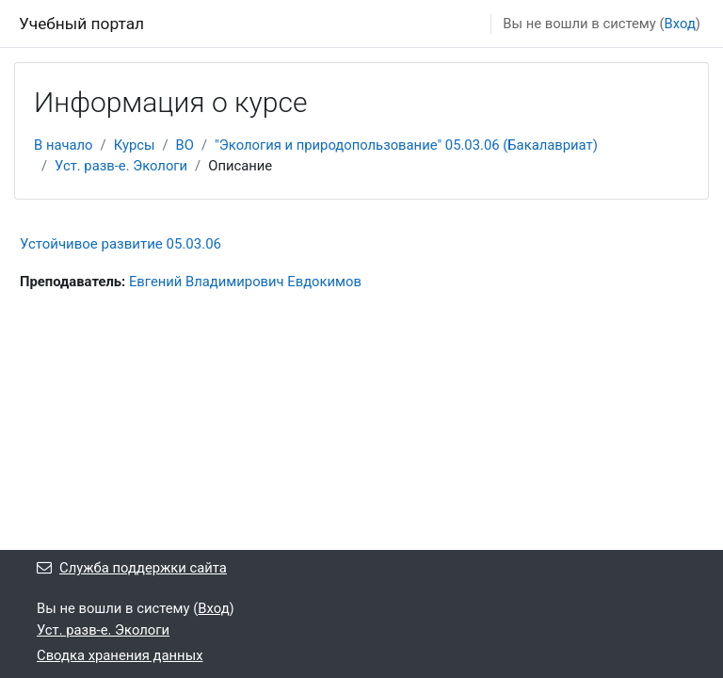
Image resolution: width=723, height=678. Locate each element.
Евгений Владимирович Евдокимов (245, 281)
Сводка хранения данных (119, 655)
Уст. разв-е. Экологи (121, 165)
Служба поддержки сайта (132, 567)
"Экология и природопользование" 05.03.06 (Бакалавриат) (406, 145)
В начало (63, 145)
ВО (185, 145)
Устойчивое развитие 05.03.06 (120, 243)
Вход (680, 23)
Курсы (134, 145)
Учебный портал (81, 23)
